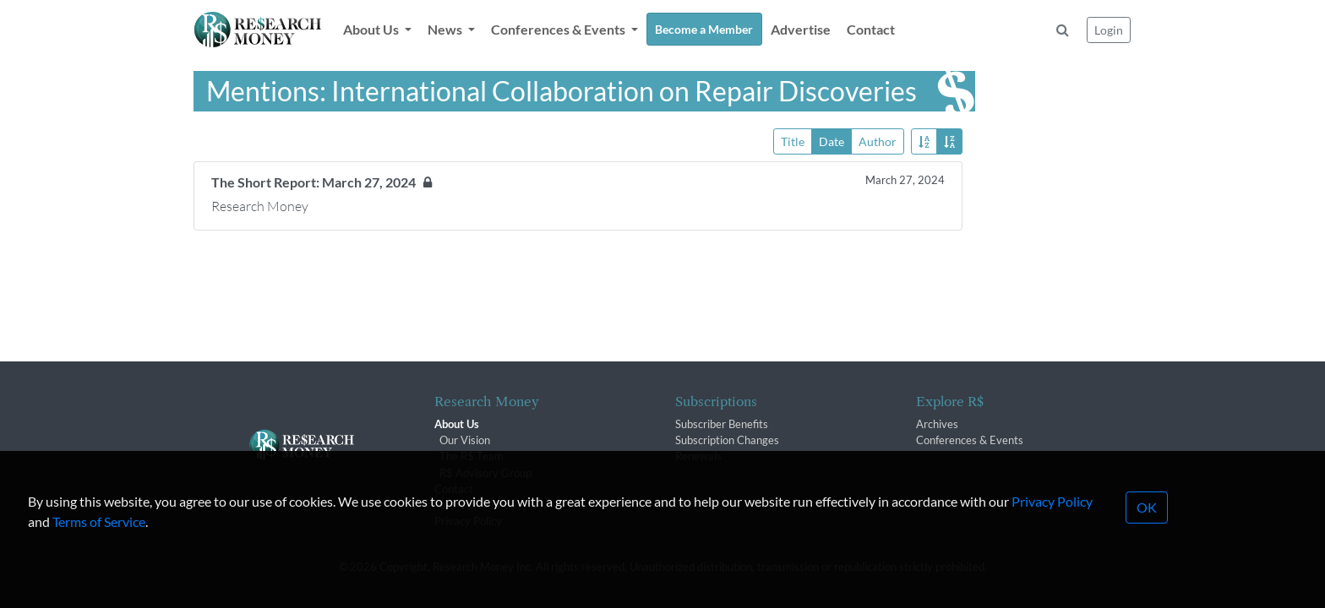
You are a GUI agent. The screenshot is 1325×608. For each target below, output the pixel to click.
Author (878, 141)
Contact (871, 29)
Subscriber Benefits (721, 424)
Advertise (801, 29)
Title (792, 141)
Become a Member (704, 29)
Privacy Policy (1052, 525)
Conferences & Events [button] (559, 29)
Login (1108, 30)
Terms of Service (98, 545)
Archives (937, 424)
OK (1147, 531)
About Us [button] (372, 29)
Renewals (698, 456)
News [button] (446, 29)
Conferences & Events (969, 440)
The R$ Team (471, 456)
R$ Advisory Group (485, 473)
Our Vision (464, 440)
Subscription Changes (727, 440)
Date (831, 141)
